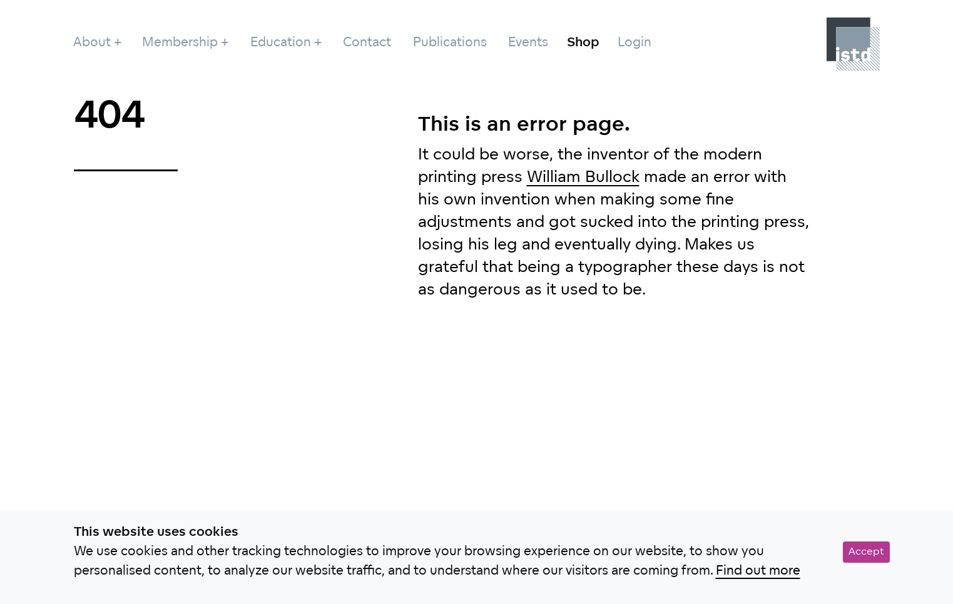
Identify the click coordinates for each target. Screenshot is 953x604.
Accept (866, 552)
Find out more (758, 571)
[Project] (853, 44)
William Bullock (583, 178)
